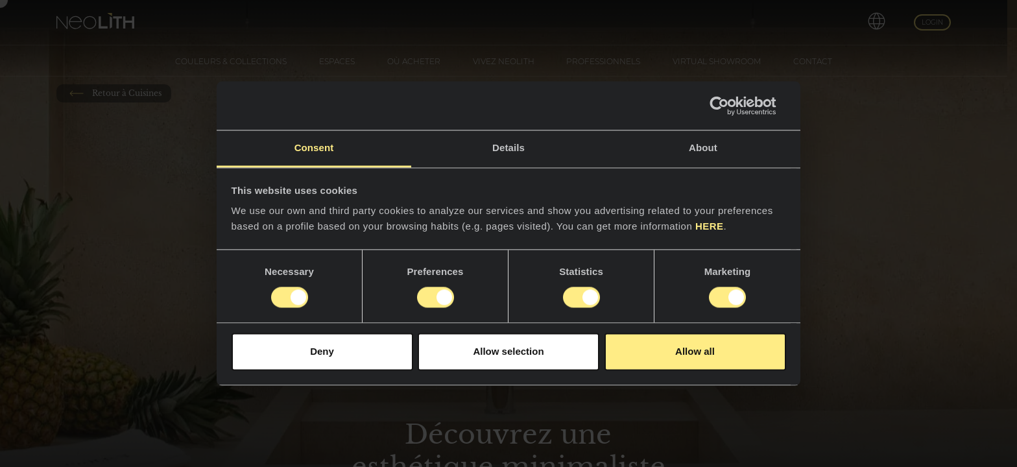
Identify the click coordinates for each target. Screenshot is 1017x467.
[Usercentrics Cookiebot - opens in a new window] (729, 105)
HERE (709, 226)
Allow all (695, 351)
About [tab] (703, 147)
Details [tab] (508, 147)
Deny (322, 351)
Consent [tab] (314, 147)
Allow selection (508, 351)
